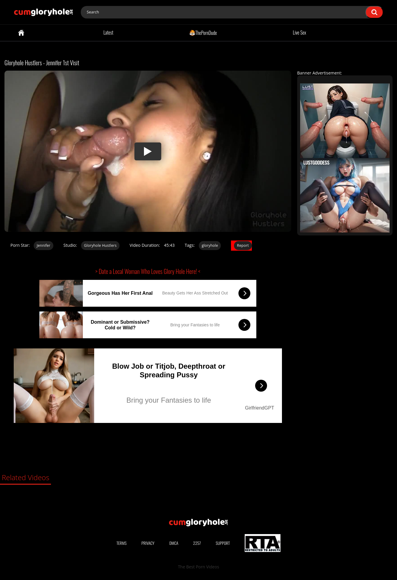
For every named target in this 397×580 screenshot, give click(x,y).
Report (243, 245)
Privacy (148, 543)
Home (21, 33)
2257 (197, 543)
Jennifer (43, 245)
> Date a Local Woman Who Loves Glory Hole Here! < (147, 271)
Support (223, 543)
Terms (122, 543)
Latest (108, 32)
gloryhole (210, 245)
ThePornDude (203, 32)
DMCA (173, 543)
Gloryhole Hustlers (100, 245)
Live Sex (299, 32)
